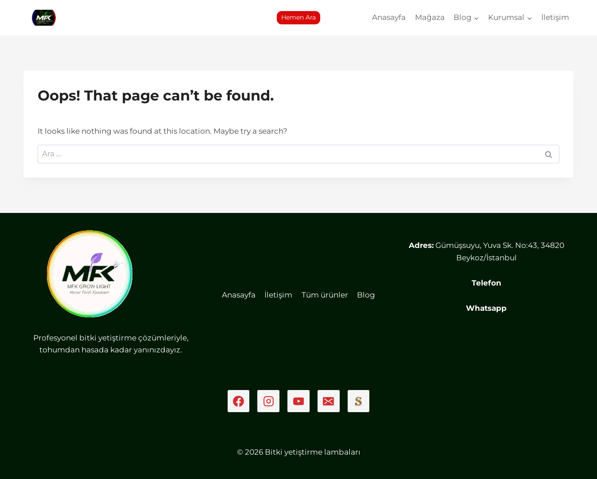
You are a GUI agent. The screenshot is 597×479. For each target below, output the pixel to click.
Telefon (486, 282)
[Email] (329, 401)
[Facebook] (239, 401)
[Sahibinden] (359, 401)
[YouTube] (298, 401)
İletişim (555, 17)
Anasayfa (389, 17)
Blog (366, 294)
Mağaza (430, 17)
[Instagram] (268, 401)
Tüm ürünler (325, 294)
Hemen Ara (298, 17)
